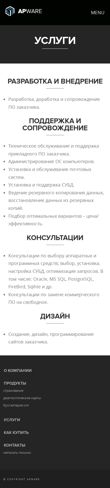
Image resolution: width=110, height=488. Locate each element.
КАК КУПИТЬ (16, 432)
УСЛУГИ (12, 419)
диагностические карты (22, 398)
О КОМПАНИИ (18, 370)
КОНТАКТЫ (14, 445)
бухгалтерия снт (16, 405)
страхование (13, 390)
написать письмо (17, 452)
